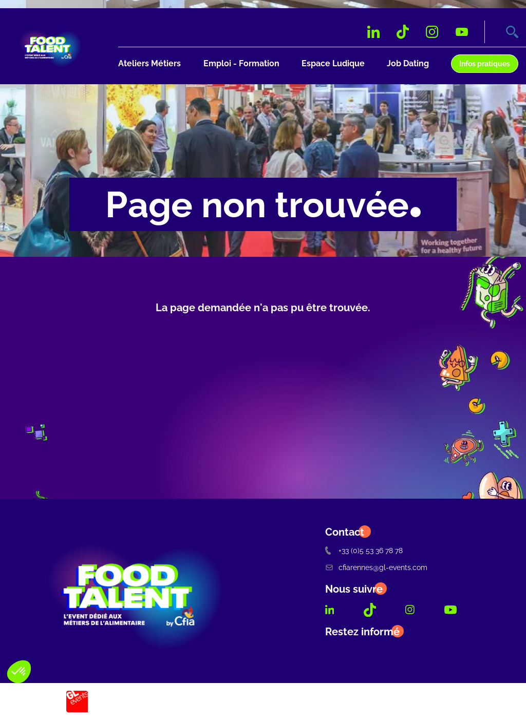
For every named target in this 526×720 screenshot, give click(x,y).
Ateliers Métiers (149, 63)
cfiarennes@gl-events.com (376, 567)
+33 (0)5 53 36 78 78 (364, 550)
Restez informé (362, 632)
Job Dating (408, 63)
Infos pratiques (484, 63)
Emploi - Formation (241, 63)
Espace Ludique (333, 63)
